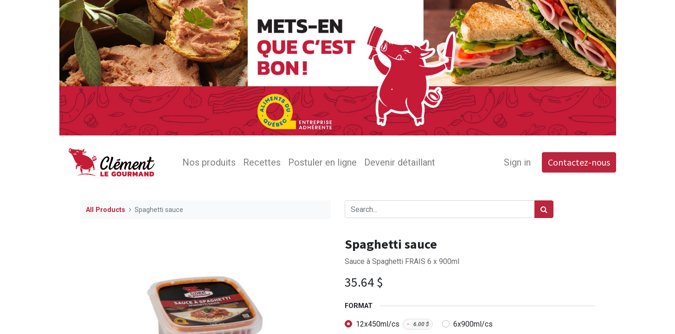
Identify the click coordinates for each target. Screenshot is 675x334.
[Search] (543, 209)
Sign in (517, 162)
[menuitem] (209, 162)
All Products (105, 210)
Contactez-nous (579, 162)
